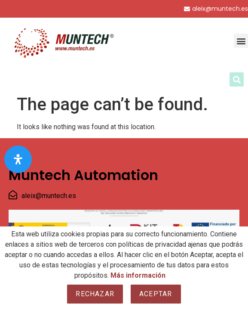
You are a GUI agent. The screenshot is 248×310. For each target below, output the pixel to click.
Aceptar (155, 294)
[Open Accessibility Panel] (18, 159)
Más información (137, 275)
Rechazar (95, 294)
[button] (241, 41)
